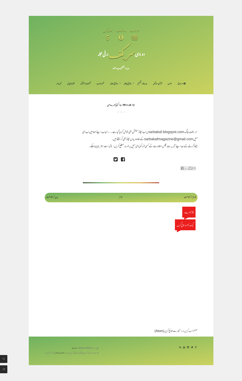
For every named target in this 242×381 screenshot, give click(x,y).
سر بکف (121, 53)
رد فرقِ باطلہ (128, 84)
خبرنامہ (58, 84)
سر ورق (181, 84)
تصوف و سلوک (85, 84)
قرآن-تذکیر (157, 84)
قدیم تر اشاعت (190, 197)
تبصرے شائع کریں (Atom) (167, 331)
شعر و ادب (100, 84)
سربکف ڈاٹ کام (61, 353)
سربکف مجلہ (75, 348)
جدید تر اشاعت (52, 197)
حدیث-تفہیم (142, 84)
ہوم (121, 197)
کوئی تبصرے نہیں (112, 104)
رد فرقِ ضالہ (114, 84)
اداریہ (170, 84)
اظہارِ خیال (71, 84)
